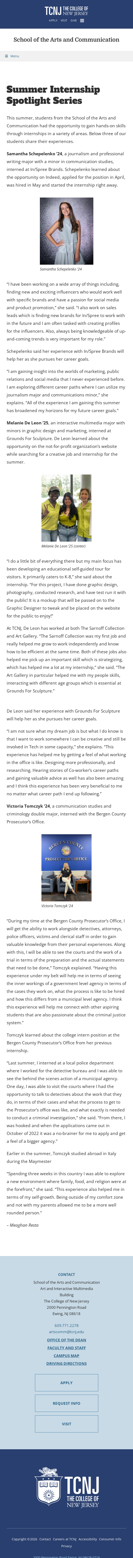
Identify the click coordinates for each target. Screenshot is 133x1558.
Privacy (66, 1546)
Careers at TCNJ (64, 1539)
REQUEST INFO (66, 1403)
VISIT (66, 1423)
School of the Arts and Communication (66, 39)
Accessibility (88, 1539)
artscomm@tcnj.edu (66, 1331)
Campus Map (66, 1355)
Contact (45, 1539)
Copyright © (24, 1539)
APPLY (66, 1382)
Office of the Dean (66, 1340)
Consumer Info (110, 1539)
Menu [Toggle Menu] (11, 56)
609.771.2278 (67, 1325)
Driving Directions (66, 1363)
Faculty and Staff (66, 1347)
